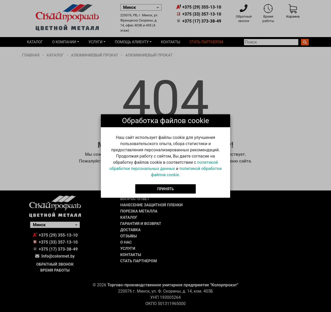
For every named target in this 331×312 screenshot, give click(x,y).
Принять (165, 189)
